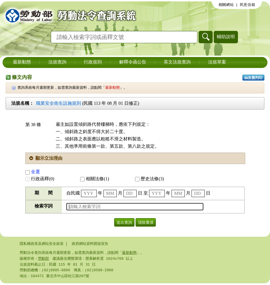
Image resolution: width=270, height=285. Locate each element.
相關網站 (226, 4)
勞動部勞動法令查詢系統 (69, 15)
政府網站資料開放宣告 (90, 243)
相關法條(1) (94, 178)
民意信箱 (247, 4)
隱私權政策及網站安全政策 (42, 243)
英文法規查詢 (177, 62)
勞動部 (43, 259)
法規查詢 (57, 62)
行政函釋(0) (39, 178)
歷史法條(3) (149, 178)
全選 (32, 171)
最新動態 (22, 62)
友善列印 (253, 78)
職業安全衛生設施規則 (58, 103)
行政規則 (93, 62)
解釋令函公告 (132, 62)
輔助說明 (226, 36)
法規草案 (217, 62)
